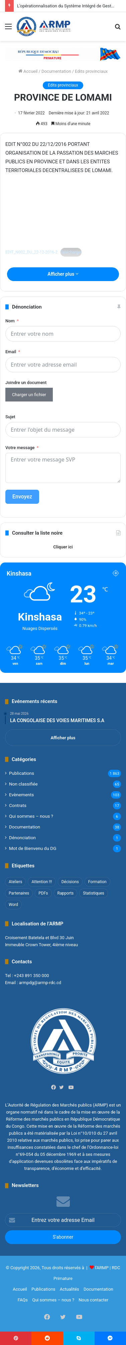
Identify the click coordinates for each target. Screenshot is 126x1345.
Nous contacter (93, 1299)
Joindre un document (25, 382)
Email (10, 351)
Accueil (28, 71)
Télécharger (71, 252)
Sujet (10, 416)
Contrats (17, 805)
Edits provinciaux (91, 71)
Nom (10, 320)
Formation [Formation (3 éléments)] (97, 881)
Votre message (19, 447)
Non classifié (23, 784)
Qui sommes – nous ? (31, 816)
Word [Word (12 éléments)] (13, 904)
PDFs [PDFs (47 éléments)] (43, 893)
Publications (21, 773)
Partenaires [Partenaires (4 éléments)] (19, 893)
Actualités (69, 1289)
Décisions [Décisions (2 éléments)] (70, 881)
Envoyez (22, 496)
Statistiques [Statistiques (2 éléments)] (93, 893)
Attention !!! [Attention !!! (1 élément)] (41, 881)
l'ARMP (102, 1267)
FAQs (23, 1299)
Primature (63, 1278)
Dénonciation (22, 837)
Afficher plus (62, 274)
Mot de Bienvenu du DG (32, 848)
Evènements (21, 794)
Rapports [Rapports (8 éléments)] (65, 893)
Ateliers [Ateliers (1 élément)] (15, 881)
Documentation (56, 71)
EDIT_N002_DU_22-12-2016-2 (31, 252)
